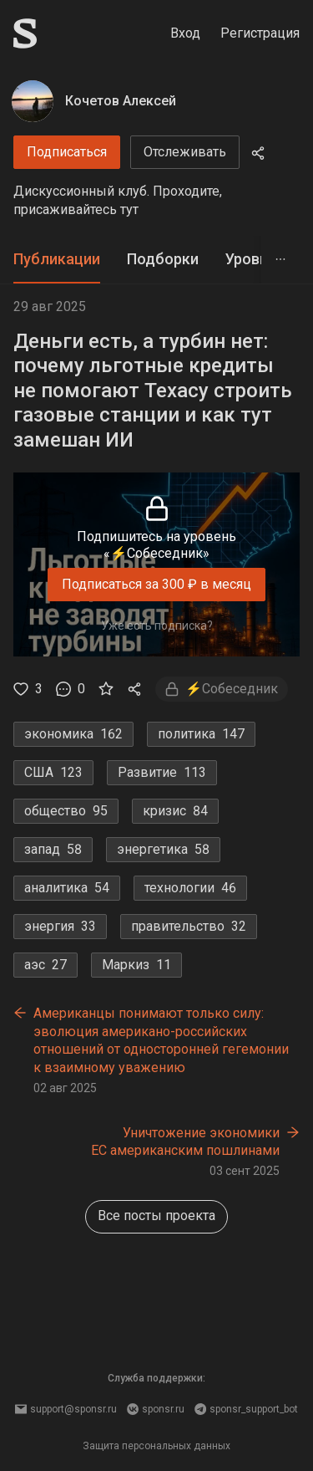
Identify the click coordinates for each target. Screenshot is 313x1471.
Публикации (56, 259)
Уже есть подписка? (157, 625)
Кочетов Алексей (120, 101)
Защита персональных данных (156, 1446)
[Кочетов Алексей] (32, 101)
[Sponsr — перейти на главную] (25, 33)
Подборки (163, 259)
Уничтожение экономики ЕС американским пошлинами (185, 1142)
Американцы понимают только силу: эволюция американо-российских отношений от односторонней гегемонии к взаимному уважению (161, 1040)
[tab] (56, 259)
